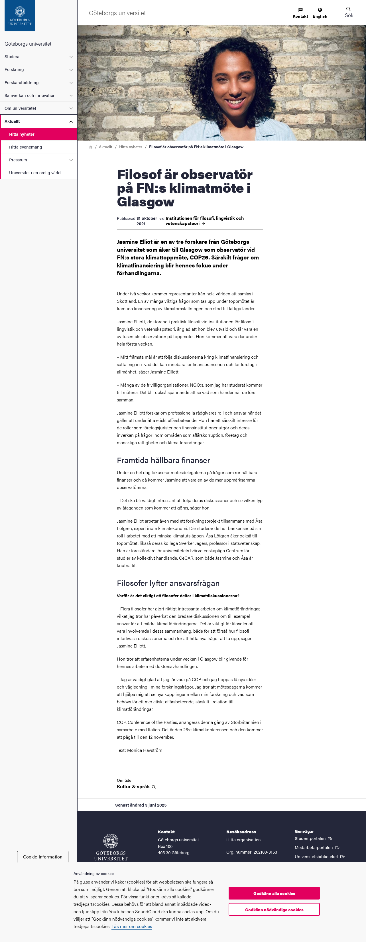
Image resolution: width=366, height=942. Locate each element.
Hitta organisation (243, 839)
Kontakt (300, 13)
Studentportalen (314, 838)
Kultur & (136, 786)
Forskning (14, 69)
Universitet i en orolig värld (35, 172)
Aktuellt (12, 121)
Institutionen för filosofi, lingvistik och (205, 221)
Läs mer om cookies (131, 926)
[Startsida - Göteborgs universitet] (38, 18)
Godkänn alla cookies (274, 893)
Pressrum (18, 160)
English (320, 13)
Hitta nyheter (21, 134)
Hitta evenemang (25, 147)
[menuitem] (300, 13)
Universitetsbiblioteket (320, 856)
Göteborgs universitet (28, 43)
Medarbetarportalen (318, 847)
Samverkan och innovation (30, 95)
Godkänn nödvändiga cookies (274, 909)
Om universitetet (20, 108)
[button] (349, 12)
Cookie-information (42, 856)
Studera (12, 56)
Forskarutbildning (22, 82)
